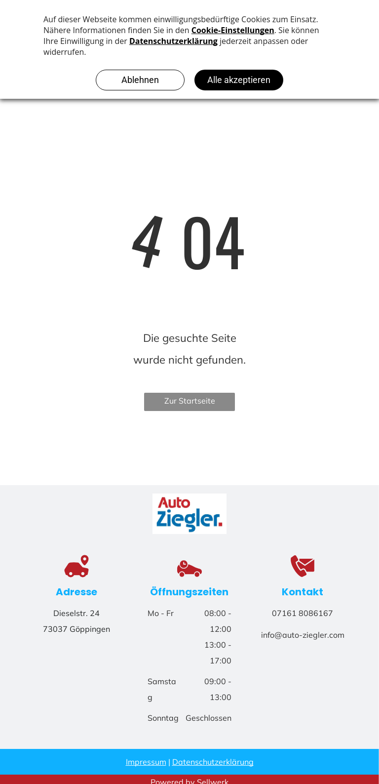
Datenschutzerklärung (213, 762)
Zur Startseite (189, 401)
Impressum (146, 762)
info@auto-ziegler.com (302, 635)
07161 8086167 (302, 613)
